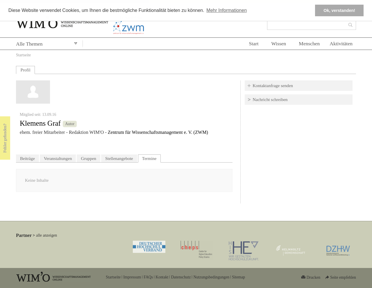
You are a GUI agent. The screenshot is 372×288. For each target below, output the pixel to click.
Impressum (132, 277)
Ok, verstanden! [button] (339, 10)
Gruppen (88, 158)
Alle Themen (29, 44)
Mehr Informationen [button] (226, 10)
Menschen (309, 43)
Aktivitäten (341, 43)
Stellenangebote (119, 158)
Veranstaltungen (58, 158)
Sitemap (238, 277)
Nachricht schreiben (270, 99)
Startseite (23, 55)
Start (253, 43)
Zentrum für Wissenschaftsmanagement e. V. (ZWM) (158, 132)
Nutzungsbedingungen (211, 277)
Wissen (278, 43)
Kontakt (161, 277)
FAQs (148, 277)
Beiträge (27, 158)
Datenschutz (181, 277)
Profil (25, 70)
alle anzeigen (46, 235)
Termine (151, 158)
